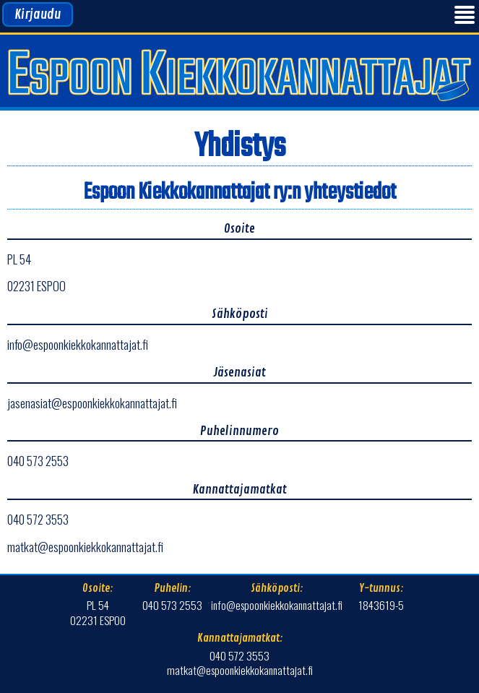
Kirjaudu (37, 14)
